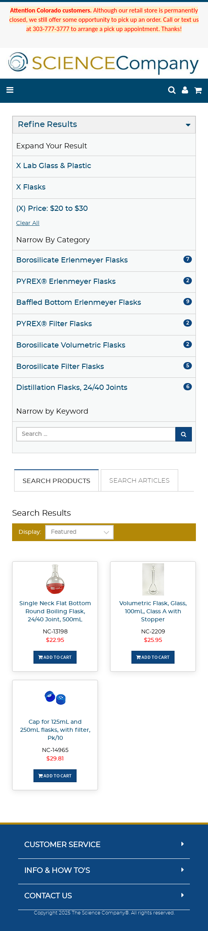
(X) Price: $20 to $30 (52, 208)
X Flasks (31, 187)
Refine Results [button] (47, 125)
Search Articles (139, 480)
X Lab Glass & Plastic (53, 166)
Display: (30, 532)
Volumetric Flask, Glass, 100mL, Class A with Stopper (153, 612)
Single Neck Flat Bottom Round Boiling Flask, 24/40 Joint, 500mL (55, 612)
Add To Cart (55, 657)
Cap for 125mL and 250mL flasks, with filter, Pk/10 (55, 730)
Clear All (28, 223)
